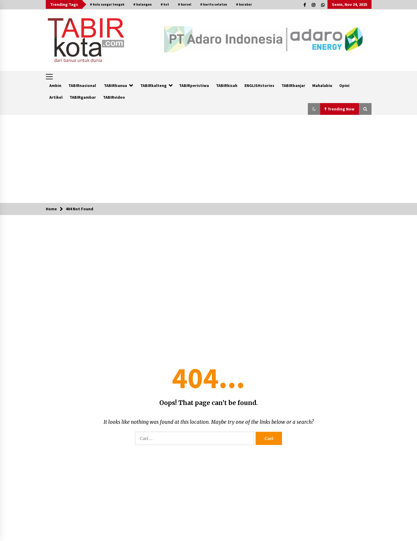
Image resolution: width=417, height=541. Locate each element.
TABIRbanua (115, 85)
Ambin (55, 85)
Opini (344, 85)
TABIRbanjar (293, 85)
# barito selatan (213, 4)
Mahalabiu (322, 85)
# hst (165, 4)
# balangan (142, 4)
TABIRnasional (82, 85)
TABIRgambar (83, 97)
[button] (314, 109)
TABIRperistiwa (194, 85)
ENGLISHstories (259, 85)
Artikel (56, 97)
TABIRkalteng (153, 85)
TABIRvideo (114, 97)
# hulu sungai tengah (107, 4)
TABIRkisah (226, 85)
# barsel (184, 4)
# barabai (244, 4)
